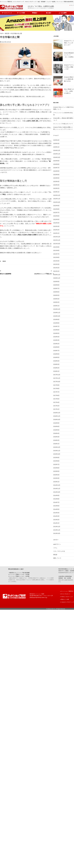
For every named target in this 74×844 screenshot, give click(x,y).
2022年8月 (56, 209)
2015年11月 (56, 450)
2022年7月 (56, 212)
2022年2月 (56, 229)
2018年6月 (56, 354)
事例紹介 (34, 13)
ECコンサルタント (65, 593)
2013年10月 (56, 533)
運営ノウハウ (57, 558)
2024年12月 (56, 150)
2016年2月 (56, 440)
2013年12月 (56, 526)
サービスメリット (7, 13)
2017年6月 (56, 395)
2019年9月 (56, 319)
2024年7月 (56, 167)
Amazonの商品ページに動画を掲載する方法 (69, 79)
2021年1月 (56, 271)
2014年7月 (56, 502)
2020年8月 (56, 285)
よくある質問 (62, 13)
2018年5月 (56, 357)
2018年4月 (56, 361)
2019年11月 (56, 312)
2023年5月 (56, 178)
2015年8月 (56, 461)
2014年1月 (56, 523)
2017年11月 (56, 378)
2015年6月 (56, 468)
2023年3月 (56, 185)
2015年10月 (56, 454)
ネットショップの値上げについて (63, 123)
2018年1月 (56, 371)
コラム (55, 547)
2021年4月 (56, 260)
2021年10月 (56, 243)
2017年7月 (56, 392)
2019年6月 (56, 329)
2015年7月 (56, 464)
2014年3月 (56, 516)
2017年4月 (56, 402)
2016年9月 (56, 423)
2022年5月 (56, 219)
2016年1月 (56, 443)
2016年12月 (56, 412)
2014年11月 (56, 488)
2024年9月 (56, 160)
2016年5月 (56, 429)
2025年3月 (56, 143)
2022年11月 (56, 198)
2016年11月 (56, 416)
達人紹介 (48, 13)
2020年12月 (56, 274)
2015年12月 (56, 447)
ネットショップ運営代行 (67, 591)
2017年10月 (56, 381)
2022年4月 (56, 223)
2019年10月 (56, 316)
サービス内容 (21, 13)
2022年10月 (56, 202)
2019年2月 (56, 343)
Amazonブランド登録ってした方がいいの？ (69, 42)
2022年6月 (56, 216)
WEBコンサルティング (67, 596)
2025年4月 (56, 140)
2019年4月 (56, 336)
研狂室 (7, 33)
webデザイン (57, 544)
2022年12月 (56, 195)
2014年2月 (56, 519)
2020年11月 (56, 278)
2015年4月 (56, 474)
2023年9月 (56, 174)
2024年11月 (56, 153)
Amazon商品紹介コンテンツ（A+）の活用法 (69, 55)
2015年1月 (56, 481)
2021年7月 (56, 254)
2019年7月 (56, 326)
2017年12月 (56, 374)
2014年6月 (56, 505)
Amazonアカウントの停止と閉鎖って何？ (69, 67)
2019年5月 (56, 333)
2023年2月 (56, 188)
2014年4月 (56, 512)
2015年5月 (56, 471)
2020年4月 (56, 298)
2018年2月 (56, 367)
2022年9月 (56, 205)
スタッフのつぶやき (59, 551)
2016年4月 (56, 433)
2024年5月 (56, 171)
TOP (1, 33)
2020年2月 (56, 302)
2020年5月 (56, 295)
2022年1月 (56, 233)
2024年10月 (56, 157)
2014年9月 (56, 495)
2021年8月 (56, 250)
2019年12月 (56, 309)
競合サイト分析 (65, 598)
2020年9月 (56, 281)
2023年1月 (56, 191)
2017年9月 (56, 385)
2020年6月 (56, 292)
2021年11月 (56, 240)
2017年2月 (56, 405)
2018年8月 (56, 347)
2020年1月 (56, 305)
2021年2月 (56, 267)
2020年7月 (56, 288)
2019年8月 (56, 323)
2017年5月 (56, 398)
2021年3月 (56, 264)
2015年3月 (56, 478)
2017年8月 (56, 388)
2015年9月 (56, 457)
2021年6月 (56, 257)
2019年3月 (56, 340)
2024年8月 (56, 164)
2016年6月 (56, 426)
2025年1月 (56, 147)
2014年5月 (56, 509)
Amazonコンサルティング (67, 601)
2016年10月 (56, 419)
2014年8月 (56, 499)
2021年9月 (56, 247)
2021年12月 (56, 236)
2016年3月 (56, 436)
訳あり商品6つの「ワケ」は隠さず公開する (69, 91)
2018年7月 (56, 350)
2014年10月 (56, 492)
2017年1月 (56, 409)
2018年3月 (56, 364)
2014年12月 (56, 485)
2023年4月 (56, 181)
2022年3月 (56, 226)
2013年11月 (56, 530)
